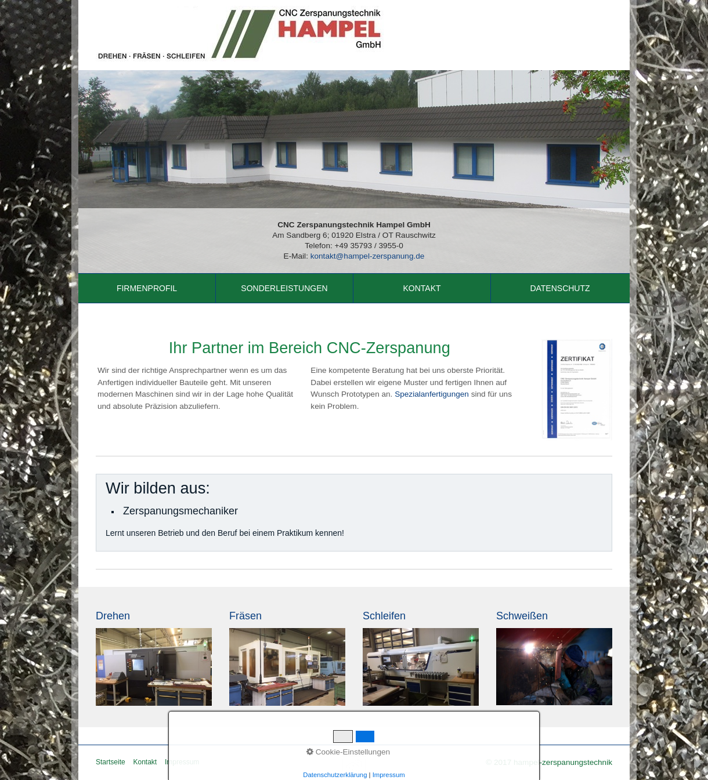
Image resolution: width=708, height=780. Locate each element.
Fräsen (245, 616)
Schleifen (384, 616)
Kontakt (421, 288)
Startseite (110, 762)
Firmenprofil (147, 288)
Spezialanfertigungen (432, 394)
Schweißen (522, 616)
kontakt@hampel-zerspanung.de (367, 256)
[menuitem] (147, 288)
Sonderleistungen (284, 288)
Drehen (113, 616)
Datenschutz (560, 288)
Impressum (182, 762)
